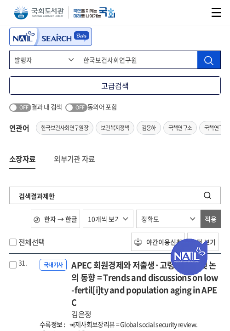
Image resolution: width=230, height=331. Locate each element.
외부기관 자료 (74, 158)
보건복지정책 (115, 128)
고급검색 (115, 85)
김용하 (149, 128)
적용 (211, 218)
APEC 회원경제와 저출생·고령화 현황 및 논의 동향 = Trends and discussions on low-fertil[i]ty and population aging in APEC (146, 289)
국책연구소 (180, 128)
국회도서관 (39, 13)
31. (22, 262)
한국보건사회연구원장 (64, 128)
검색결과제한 (37, 195)
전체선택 (31, 241)
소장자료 (22, 158)
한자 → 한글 (55, 218)
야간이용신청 (158, 241)
